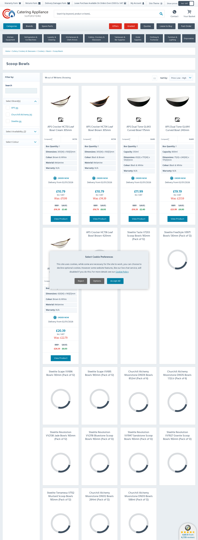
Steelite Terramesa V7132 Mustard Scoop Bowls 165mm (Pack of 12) (60, 496)
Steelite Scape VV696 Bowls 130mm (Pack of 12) (60, 373)
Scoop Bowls (58, 51)
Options (97, 287)
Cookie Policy (122, 278)
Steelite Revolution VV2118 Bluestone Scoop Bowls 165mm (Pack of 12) (99, 435)
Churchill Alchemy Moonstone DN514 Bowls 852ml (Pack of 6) (138, 374)
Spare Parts (47, 26)
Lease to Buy (166, 26)
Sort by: (164, 77)
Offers (115, 26)
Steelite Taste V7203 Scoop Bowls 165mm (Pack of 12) (138, 235)
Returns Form (32, 3)
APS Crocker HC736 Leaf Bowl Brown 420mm (99, 234)
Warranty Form (13, 3)
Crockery (41, 51)
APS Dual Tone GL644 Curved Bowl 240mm (177, 128)
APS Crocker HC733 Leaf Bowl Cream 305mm (61, 128)
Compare (48, 139)
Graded (131, 26)
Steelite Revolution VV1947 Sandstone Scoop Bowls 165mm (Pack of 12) (138, 435)
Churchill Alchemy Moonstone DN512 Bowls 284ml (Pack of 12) (99, 496)
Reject (81, 287)
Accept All (115, 287)
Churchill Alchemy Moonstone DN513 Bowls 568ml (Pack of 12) (138, 496)
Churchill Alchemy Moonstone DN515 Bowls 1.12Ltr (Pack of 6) (177, 374)
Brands (29, 26)
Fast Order (186, 26)
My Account (137, 3)
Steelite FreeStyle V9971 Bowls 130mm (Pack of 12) (177, 234)
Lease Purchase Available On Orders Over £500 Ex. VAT (100, 3)
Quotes (147, 26)
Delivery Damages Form (57, 3)
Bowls (48, 51)
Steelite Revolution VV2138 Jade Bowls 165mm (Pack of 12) (60, 435)
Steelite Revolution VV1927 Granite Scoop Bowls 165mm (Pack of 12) (177, 435)
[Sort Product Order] (181, 78)
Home (7, 51)
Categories (12, 26)
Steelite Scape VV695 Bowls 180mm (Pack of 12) (99, 373)
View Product (60, 218)
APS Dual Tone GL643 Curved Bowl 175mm (138, 128)
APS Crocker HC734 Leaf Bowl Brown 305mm (99, 128)
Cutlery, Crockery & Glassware (24, 51)
